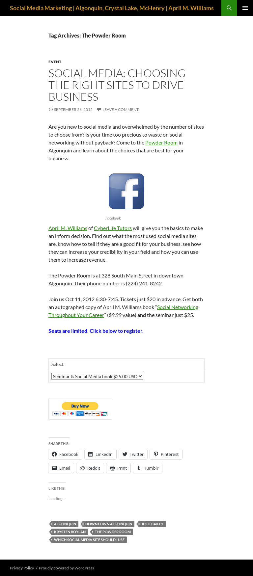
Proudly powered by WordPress (66, 567)
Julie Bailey (152, 524)
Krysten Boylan (70, 532)
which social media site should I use (89, 539)
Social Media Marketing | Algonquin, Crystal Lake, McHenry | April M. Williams (112, 8)
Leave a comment (120, 109)
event (54, 61)
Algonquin (65, 524)
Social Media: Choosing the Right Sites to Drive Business (117, 84)
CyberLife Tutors (113, 228)
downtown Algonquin (108, 524)
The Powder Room (113, 532)
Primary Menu (245, 8)
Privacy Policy (22, 567)
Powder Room (161, 142)
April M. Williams (67, 228)
